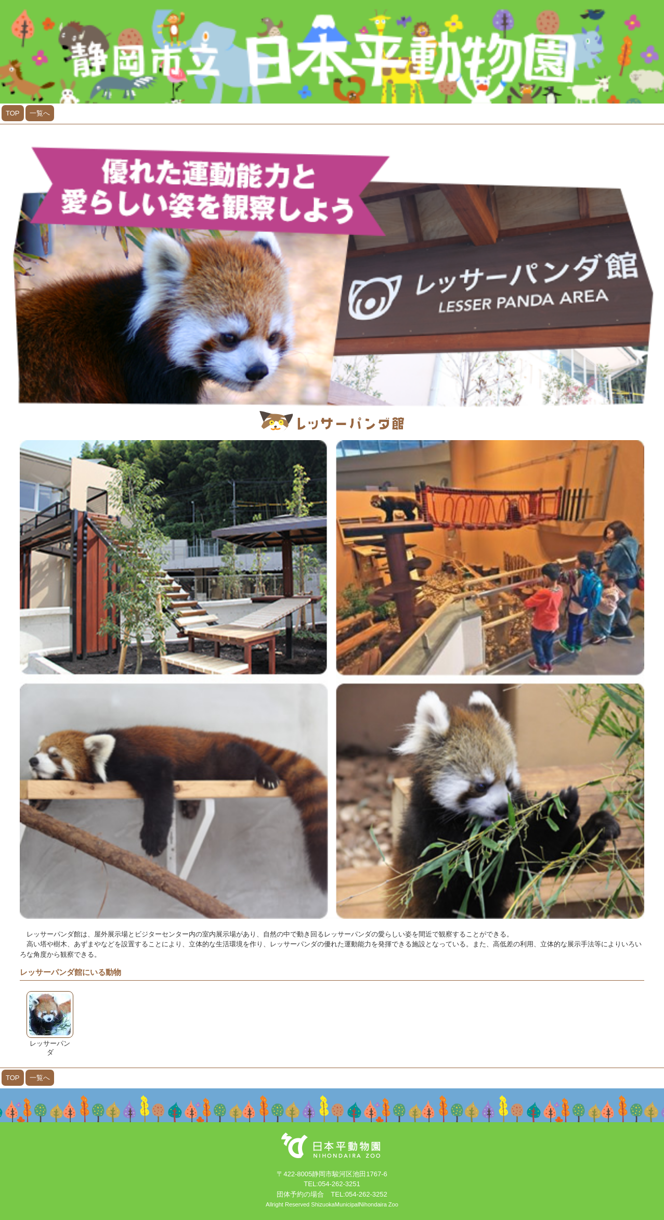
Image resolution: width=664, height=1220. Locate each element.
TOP (13, 113)
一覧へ (40, 113)
